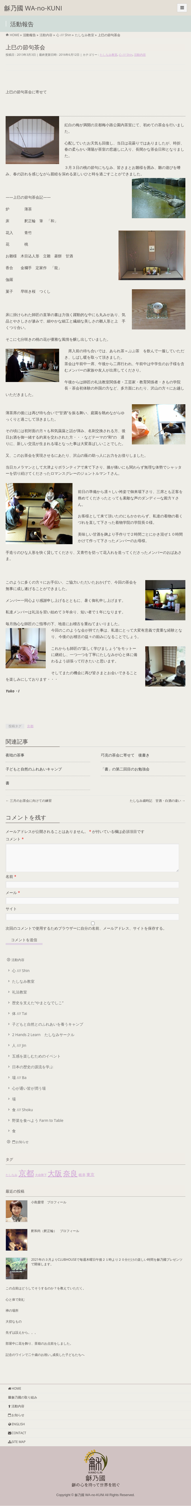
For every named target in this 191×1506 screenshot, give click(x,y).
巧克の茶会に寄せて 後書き (125, 755)
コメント (15, 838)
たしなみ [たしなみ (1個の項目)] (11, 1181)
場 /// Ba (19, 1083)
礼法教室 (19, 998)
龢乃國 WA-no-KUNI (33, 7)
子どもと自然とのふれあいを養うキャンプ (47, 1030)
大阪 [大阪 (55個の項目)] (55, 1180)
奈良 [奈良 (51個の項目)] (70, 1180)
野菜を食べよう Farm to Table (37, 1126)
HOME (14, 1388)
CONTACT (16, 1433)
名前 (11, 882)
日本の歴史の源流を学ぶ (32, 1073)
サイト (11, 915)
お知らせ (20, 1148)
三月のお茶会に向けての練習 (28, 800)
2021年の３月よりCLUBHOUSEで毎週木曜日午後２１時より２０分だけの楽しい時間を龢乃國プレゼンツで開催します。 (106, 1268)
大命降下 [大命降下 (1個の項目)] (41, 1181)
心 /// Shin (125, 55)
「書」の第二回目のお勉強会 (125, 768)
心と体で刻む (15, 1306)
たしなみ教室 (108, 55)
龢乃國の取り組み (22, 1397)
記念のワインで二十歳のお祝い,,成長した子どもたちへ (45, 1361)
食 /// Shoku (22, 1116)
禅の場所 (12, 1317)
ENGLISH (16, 1424)
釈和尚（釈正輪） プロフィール (55, 1237)
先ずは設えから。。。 (22, 1339)
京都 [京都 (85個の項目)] (26, 1179)
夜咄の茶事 (15, 755)
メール (13, 899)
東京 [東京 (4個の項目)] (90, 1181)
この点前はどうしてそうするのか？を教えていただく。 (46, 1294)
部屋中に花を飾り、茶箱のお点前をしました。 (39, 1350)
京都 (30, 726)
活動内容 (140, 55)
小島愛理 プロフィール (48, 1208)
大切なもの (14, 1328)
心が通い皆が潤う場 (29, 1094)
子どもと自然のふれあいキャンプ (34, 768)
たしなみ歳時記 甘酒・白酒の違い (157, 800)
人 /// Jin (19, 1051)
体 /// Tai (19, 1019)
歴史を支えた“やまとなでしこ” (37, 1009)
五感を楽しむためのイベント (36, 1062)
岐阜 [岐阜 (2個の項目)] (82, 1181)
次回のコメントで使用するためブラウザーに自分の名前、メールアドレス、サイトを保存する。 (86, 934)
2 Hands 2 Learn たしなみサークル (43, 1041)
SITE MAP (16, 1442)
